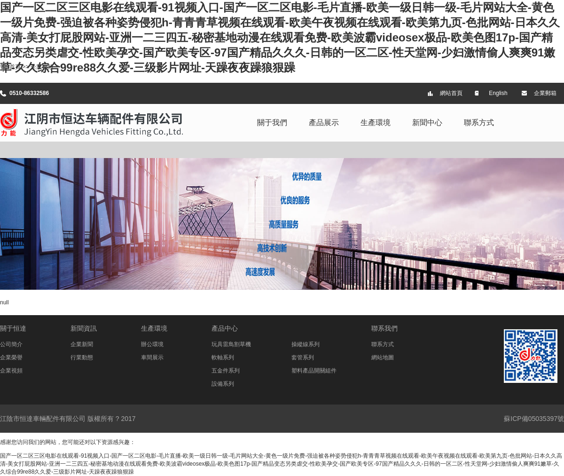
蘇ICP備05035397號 (534, 418)
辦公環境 (152, 344)
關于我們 (272, 123)
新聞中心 (427, 123)
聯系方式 (479, 123)
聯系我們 (384, 328)
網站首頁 (451, 93)
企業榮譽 (11, 357)
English (498, 93)
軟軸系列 (223, 357)
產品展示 (324, 123)
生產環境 (375, 123)
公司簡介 (11, 344)
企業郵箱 (545, 93)
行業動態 (81, 357)
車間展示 (152, 357)
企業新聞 (81, 344)
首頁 (15, 66)
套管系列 (302, 357)
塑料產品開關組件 (314, 370)
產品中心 (225, 328)
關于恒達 (13, 328)
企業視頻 (42, 66)
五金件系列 (226, 370)
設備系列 (223, 384)
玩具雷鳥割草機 (231, 344)
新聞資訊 (83, 328)
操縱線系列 (305, 344)
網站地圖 (382, 357)
